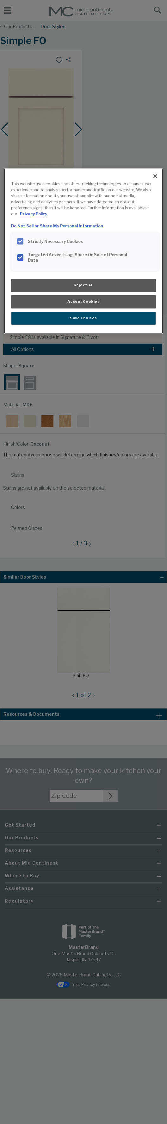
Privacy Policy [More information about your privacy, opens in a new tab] (33, 214)
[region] (83, 250)
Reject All (84, 285)
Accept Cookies (83, 301)
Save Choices (83, 318)
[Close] (155, 176)
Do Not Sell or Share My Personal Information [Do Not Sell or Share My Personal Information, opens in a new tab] (57, 226)
